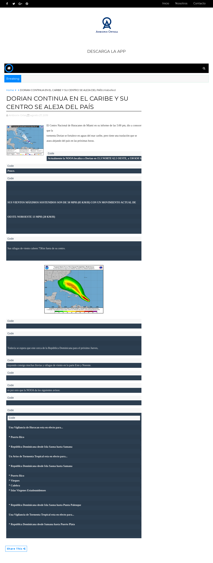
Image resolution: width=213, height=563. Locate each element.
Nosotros (181, 3)
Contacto (199, 3)
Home (10, 90)
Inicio (165, 3)
